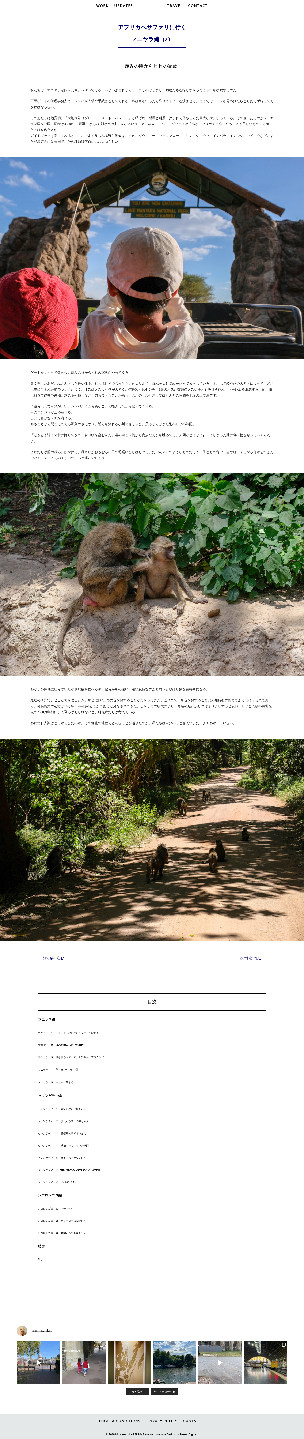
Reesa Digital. (188, 1433)
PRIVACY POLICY (161, 1420)
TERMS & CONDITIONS (119, 1420)
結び (40, 1259)
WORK (102, 13)
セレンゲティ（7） (49, 1182)
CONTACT (198, 13)
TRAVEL (174, 13)
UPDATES (123, 13)
